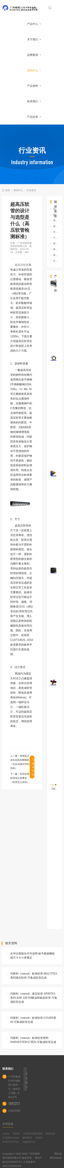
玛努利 (16, 1133)
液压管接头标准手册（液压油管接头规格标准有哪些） (56, 226)
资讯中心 (34, 70)
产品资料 (34, 85)
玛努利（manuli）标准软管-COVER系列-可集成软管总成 (33, 1019)
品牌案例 (34, 54)
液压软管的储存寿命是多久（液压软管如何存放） (56, 249)
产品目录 (34, 116)
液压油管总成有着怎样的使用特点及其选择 (56, 255)
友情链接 (7, 1123)
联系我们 (34, 101)
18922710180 (17, 1103)
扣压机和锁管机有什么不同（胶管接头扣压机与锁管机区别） (56, 208)
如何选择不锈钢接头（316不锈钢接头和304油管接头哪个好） (56, 214)
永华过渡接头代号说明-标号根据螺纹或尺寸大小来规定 (32, 955)
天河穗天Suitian (10, 1137)
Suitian (6, 1133)
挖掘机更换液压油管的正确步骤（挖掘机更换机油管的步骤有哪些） (56, 232)
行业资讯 (31, 190)
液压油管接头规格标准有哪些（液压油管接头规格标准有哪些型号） (56, 243)
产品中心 (34, 23)
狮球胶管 (27, 1137)
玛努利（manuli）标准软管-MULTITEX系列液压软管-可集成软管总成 (33, 975)
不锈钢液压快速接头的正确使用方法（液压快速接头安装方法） (56, 237)
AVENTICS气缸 (10, 1141)
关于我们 (34, 39)
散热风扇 (50, 1133)
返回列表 (33, 767)
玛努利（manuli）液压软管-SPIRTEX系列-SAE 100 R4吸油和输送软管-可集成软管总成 (33, 997)
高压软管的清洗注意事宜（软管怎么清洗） (19, 778)
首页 (34, 8)
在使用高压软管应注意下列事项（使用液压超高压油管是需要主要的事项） (56, 260)
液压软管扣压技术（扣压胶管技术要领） (56, 220)
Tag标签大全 (29, 1141)
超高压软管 (22, 264)
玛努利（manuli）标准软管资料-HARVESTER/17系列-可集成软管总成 (33, 1039)
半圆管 (38, 1137)
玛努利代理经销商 (32, 1133)
